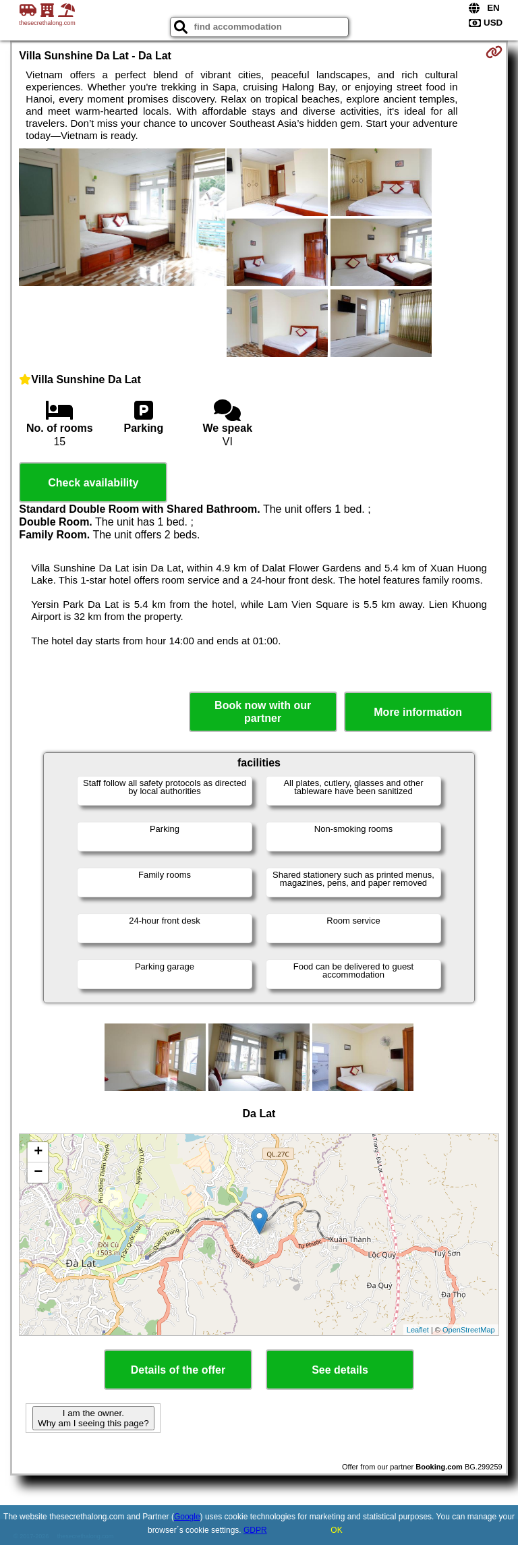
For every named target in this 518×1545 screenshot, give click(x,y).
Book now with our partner (262, 712)
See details (340, 1370)
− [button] (38, 1172)
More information (418, 712)
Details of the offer (178, 1370)
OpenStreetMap (468, 1330)
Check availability (93, 482)
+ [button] (38, 1152)
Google (187, 1516)
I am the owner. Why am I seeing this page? (93, 1418)
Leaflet (418, 1330)
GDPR (255, 1530)
